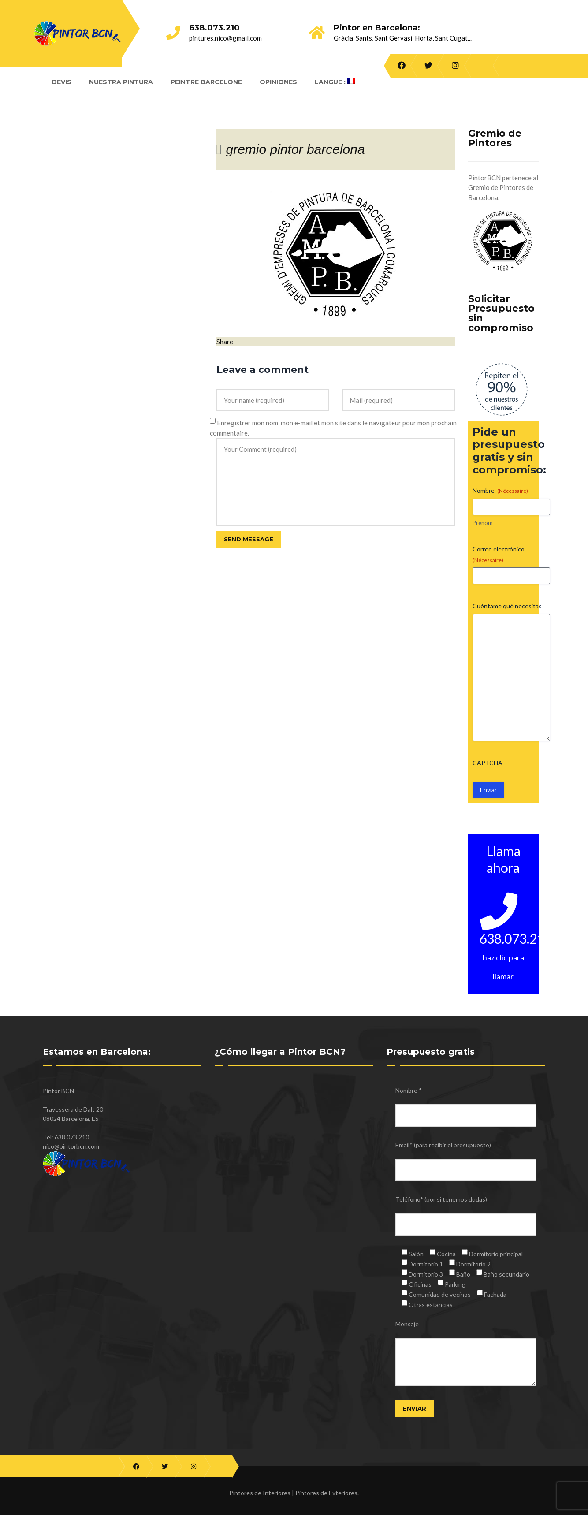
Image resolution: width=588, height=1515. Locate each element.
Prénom (483, 522)
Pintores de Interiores (259, 1492)
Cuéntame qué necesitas (507, 606)
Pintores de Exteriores (326, 1492)
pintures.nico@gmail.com (225, 38)
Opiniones (278, 82)
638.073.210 (214, 28)
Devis (61, 82)
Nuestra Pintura (121, 82)
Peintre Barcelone (206, 82)
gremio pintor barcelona (295, 149)
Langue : (335, 82)
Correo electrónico (499, 554)
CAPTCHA (487, 763)
